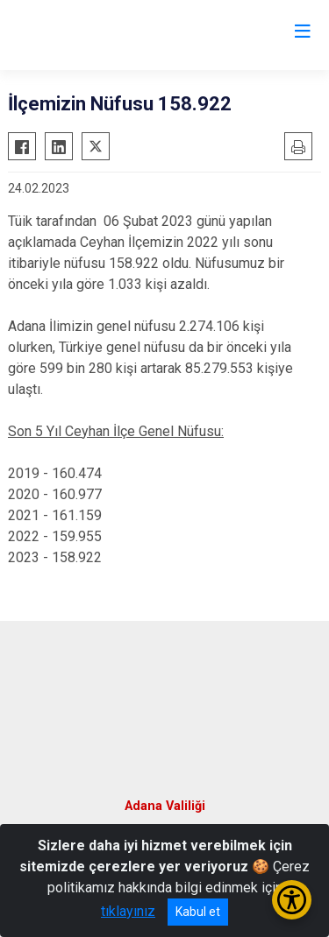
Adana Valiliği (165, 806)
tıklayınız (128, 911)
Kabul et (197, 912)
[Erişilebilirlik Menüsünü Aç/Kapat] (291, 899)
